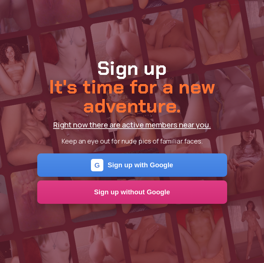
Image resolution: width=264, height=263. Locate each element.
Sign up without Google (132, 192)
